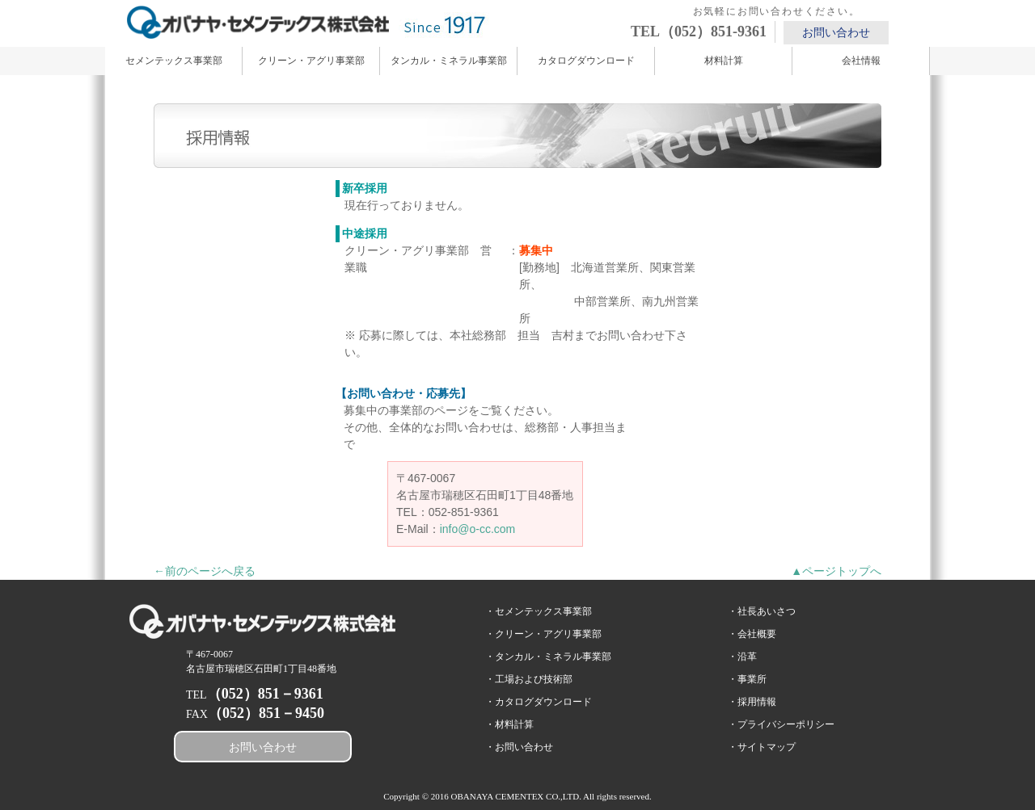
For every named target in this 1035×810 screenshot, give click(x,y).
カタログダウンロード (586, 60)
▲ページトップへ (836, 570)
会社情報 (861, 60)
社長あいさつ (766, 611)
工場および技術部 (533, 679)
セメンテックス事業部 (173, 60)
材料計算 (723, 60)
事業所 (752, 679)
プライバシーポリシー (785, 724)
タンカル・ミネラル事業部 (449, 60)
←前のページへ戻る (205, 570)
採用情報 (756, 701)
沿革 (747, 656)
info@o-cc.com (478, 529)
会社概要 (756, 634)
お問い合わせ (836, 33)
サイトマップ (766, 747)
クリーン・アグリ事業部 (311, 60)
